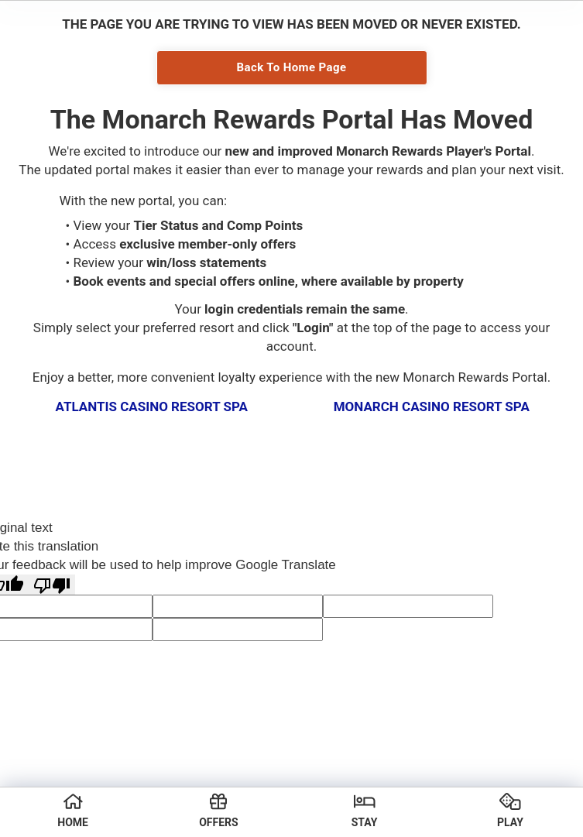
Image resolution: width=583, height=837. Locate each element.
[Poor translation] (52, 585)
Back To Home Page (292, 67)
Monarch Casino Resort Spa (432, 406)
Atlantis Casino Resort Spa (152, 406)
